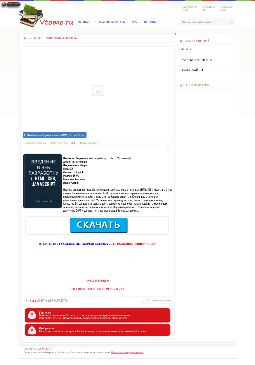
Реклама (14, 3)
